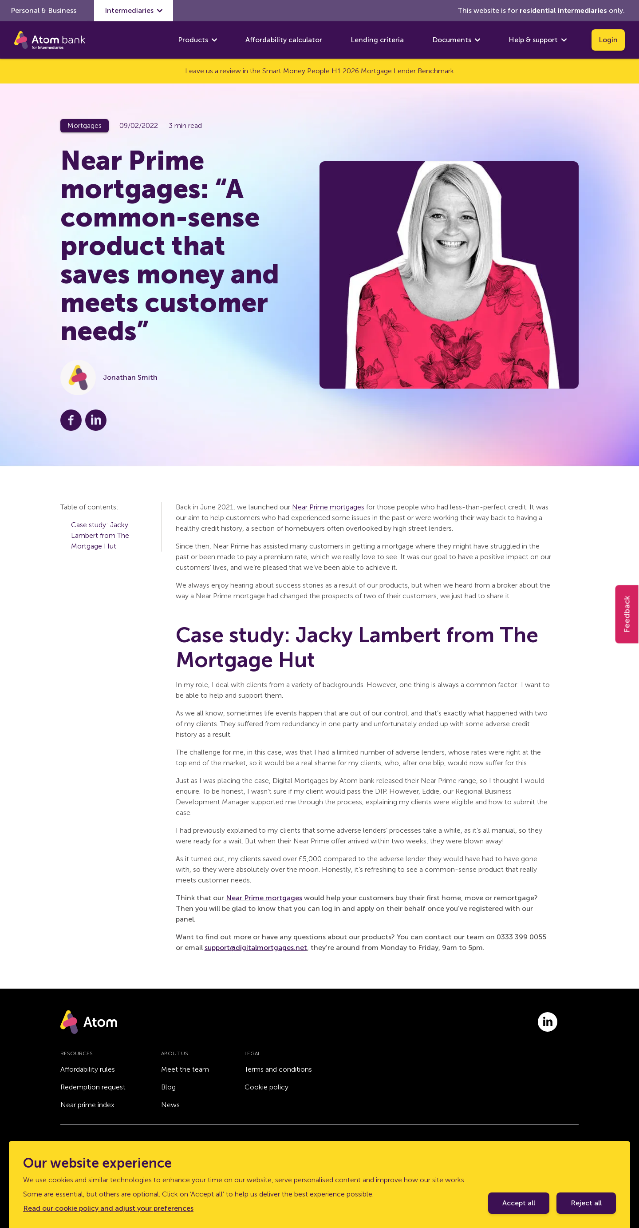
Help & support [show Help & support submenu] (538, 40)
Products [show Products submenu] (197, 40)
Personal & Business (43, 10)
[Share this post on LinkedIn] (95, 420)
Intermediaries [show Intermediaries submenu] (133, 10)
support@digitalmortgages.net (256, 947)
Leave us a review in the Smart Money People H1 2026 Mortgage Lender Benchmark (319, 71)
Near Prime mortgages (328, 507)
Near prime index (87, 1105)
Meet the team (185, 1069)
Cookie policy (266, 1087)
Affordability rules (87, 1069)
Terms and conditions (278, 1069)
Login (608, 40)
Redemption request (93, 1087)
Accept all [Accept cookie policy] (518, 1203)
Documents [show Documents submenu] (456, 40)
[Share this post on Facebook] (71, 420)
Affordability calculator (283, 40)
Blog (168, 1087)
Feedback (627, 614)
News (170, 1105)
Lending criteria (377, 40)
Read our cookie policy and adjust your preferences (108, 1208)
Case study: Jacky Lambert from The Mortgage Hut (100, 535)
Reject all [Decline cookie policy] (586, 1203)
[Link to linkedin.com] (547, 1022)
